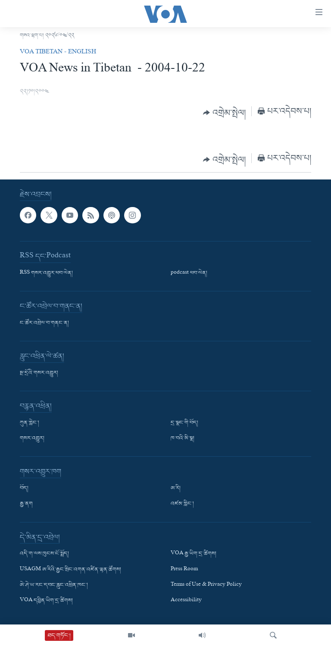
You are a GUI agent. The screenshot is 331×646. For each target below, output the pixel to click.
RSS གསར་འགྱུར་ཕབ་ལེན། (46, 273)
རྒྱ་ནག (26, 504)
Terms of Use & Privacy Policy (206, 585)
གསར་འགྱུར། (32, 438)
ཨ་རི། (176, 488)
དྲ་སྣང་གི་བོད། (184, 423)
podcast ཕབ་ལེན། (189, 273)
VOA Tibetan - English (58, 52)
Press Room (184, 569)
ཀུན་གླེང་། (29, 423)
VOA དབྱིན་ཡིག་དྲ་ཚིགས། (46, 600)
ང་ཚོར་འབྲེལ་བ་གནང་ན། (44, 323)
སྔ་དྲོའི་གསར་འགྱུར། (39, 373)
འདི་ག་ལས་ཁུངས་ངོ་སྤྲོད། (44, 554)
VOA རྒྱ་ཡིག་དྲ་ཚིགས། (193, 554)
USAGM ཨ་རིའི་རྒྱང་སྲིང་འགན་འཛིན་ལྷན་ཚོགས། (70, 569)
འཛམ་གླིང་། (182, 504)
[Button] (224, 112)
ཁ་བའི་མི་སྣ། (182, 438)
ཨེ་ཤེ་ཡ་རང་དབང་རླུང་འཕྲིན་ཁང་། (54, 585)
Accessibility (186, 600)
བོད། (24, 488)
